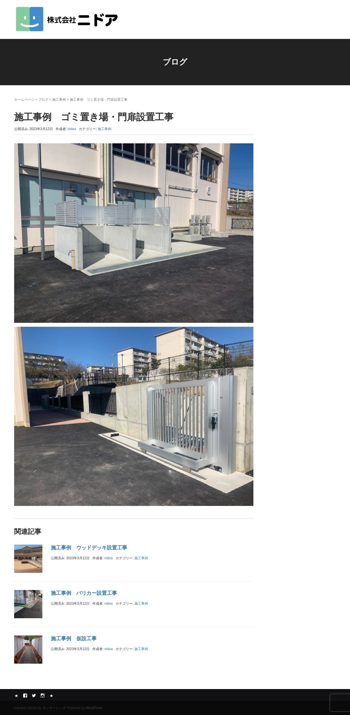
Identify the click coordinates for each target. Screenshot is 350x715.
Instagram (42, 695)
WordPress (94, 708)
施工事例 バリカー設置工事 (84, 593)
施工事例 (59, 100)
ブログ (43, 100)
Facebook (25, 695)
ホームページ (24, 100)
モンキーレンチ (54, 708)
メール (51, 695)
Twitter (34, 695)
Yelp (16, 695)
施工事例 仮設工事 (74, 638)
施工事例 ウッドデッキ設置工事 (89, 547)
